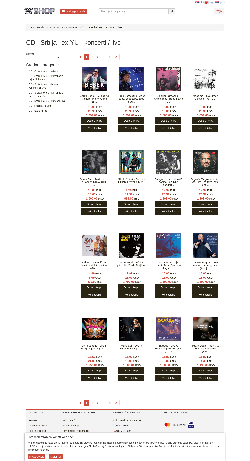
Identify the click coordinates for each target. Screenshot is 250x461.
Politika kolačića (37, 430)
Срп (219, 2)
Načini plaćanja (70, 425)
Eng (208, 2)
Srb (199, 2)
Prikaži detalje (36, 456)
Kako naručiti (69, 420)
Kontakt (33, 420)
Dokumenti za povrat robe (127, 420)
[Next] (116, 57)
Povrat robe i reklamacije (75, 430)
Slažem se (55, 456)
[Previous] (80, 57)
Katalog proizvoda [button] (73, 11)
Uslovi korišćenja (38, 425)
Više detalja (94, 128)
